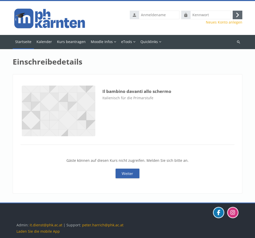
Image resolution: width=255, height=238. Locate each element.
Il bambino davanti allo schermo (136, 91)
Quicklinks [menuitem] (149, 41)
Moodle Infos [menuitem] (102, 41)
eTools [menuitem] (126, 41)
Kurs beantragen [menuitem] (71, 41)
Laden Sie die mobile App (38, 231)
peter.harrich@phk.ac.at (102, 225)
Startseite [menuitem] (23, 41)
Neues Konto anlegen (224, 22)
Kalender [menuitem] (44, 41)
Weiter (127, 173)
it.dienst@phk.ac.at (46, 225)
